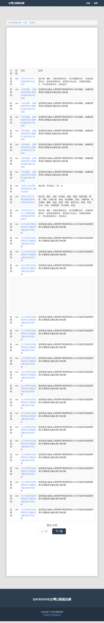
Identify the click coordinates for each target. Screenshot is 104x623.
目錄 (88, 6)
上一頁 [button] (44, 531)
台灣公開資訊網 (18, 6)
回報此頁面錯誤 (52, 614)
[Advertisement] (52, 48)
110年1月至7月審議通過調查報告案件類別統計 (28, 199)
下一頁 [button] (59, 531)
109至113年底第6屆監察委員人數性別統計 (28, 189)
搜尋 (96, 6)
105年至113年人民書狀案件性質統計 (28, 81)
